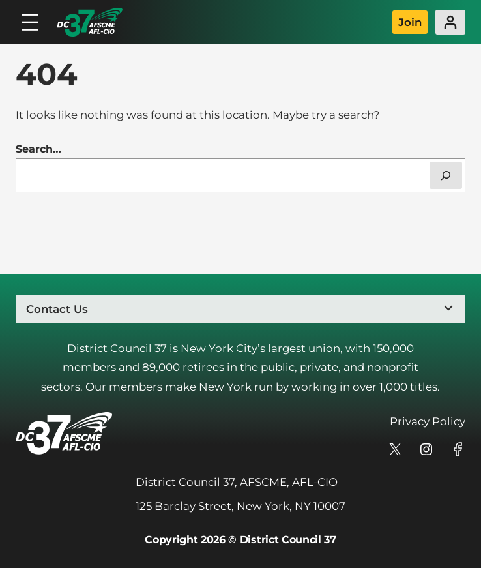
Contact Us (57, 309)
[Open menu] (30, 22)
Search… (38, 149)
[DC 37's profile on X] (395, 449)
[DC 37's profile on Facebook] (457, 449)
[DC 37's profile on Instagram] (426, 449)
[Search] (446, 175)
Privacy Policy (427, 421)
